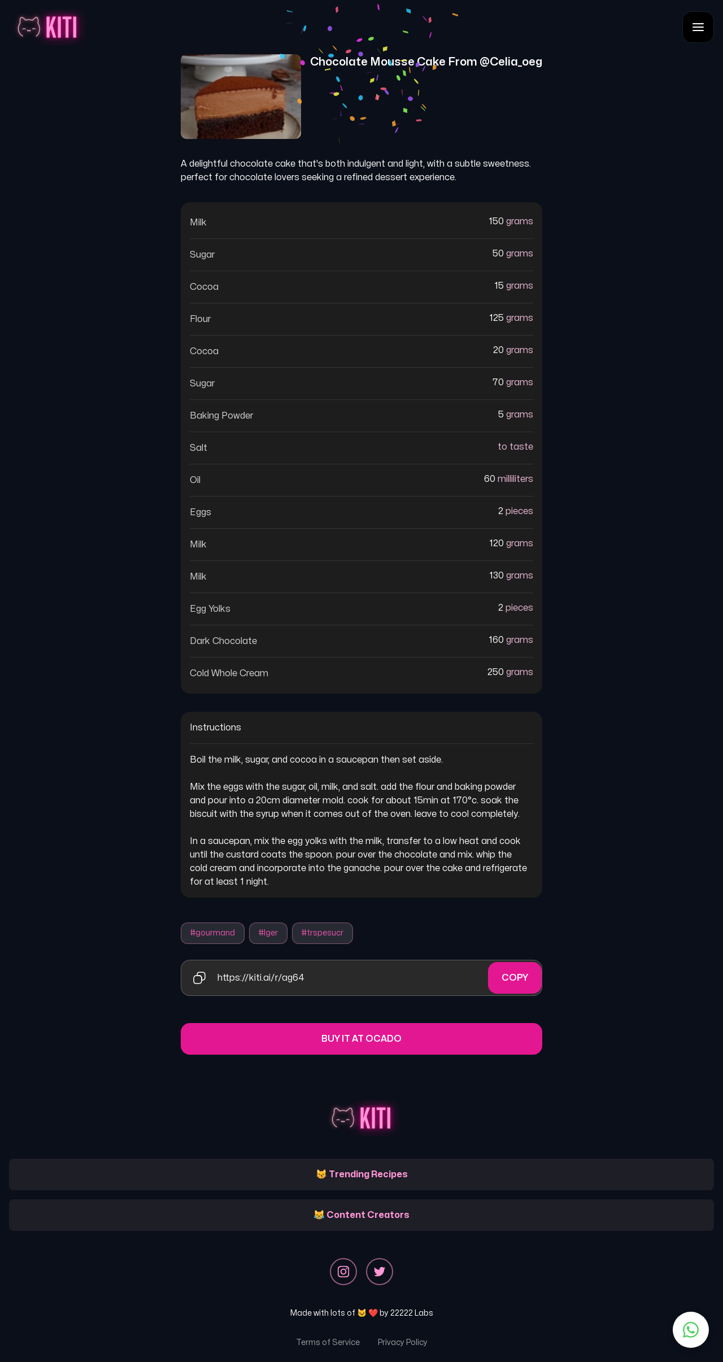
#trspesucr (322, 933)
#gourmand (212, 933)
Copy (515, 977)
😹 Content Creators (361, 1215)
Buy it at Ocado (361, 1038)
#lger (268, 933)
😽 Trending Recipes (362, 1174)
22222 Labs (411, 1313)
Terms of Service (328, 1342)
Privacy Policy (403, 1342)
